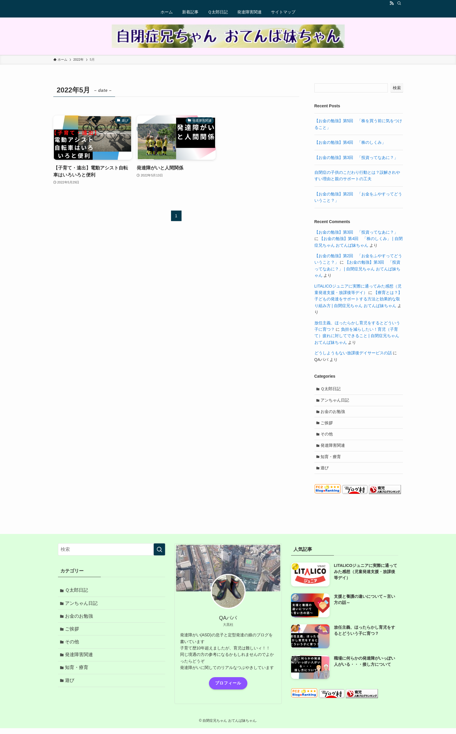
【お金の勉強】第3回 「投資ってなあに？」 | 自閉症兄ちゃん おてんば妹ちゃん (357, 269)
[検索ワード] (111, 556)
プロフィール (228, 689)
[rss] (391, 3)
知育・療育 (331, 462)
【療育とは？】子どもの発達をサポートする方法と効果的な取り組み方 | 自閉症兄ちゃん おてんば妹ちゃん (358, 299)
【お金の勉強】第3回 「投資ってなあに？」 (356, 157)
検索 (397, 87)
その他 (327, 437)
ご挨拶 (327, 425)
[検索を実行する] (159, 556)
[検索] (399, 3)
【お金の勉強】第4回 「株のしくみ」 (350, 142)
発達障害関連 (333, 450)
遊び (325, 474)
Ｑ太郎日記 (331, 389)
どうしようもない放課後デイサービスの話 (353, 353)
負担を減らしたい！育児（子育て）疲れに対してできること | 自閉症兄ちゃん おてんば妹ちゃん (356, 336)
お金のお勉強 (333, 413)
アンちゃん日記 (335, 401)
